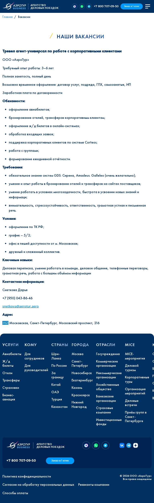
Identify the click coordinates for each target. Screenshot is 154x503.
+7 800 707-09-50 (106, 6)
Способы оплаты (15, 493)
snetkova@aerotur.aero (20, 306)
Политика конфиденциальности (26, 476)
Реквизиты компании (93, 484)
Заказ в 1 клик (131, 6)
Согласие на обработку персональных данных (38, 484)
